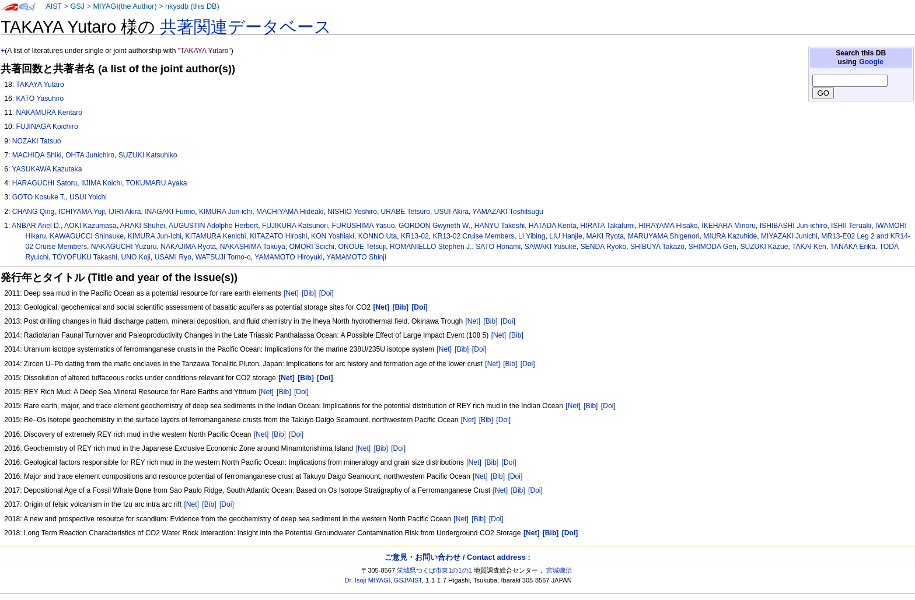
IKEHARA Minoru (728, 226)
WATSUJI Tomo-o (223, 257)
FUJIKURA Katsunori (295, 226)
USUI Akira (451, 212)
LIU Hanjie (565, 236)
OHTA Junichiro (89, 155)
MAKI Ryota (605, 236)
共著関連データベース (245, 26)
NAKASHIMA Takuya (252, 247)
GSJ (77, 6)
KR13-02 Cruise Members (474, 236)
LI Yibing (531, 236)
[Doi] (326, 293)
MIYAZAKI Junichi (789, 236)
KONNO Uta (377, 236)
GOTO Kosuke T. (39, 197)
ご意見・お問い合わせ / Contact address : (457, 557)
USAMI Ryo (173, 257)
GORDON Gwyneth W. (434, 226)
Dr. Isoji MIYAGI (367, 580)
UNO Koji (136, 257)
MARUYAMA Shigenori (664, 236)
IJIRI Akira (125, 212)
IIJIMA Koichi (101, 183)
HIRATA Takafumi (607, 226)
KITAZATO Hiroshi (278, 236)
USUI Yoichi (88, 197)
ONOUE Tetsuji (362, 247)
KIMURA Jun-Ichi (154, 236)
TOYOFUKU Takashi (85, 257)
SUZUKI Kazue (764, 247)
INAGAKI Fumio (170, 212)
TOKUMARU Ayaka (156, 183)
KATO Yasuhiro (40, 98)
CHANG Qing (33, 212)
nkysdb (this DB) (192, 6)
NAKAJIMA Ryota (188, 247)
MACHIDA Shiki (37, 155)
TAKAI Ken (809, 247)
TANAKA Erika (852, 247)
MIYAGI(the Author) (124, 6)
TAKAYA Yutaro (40, 84)
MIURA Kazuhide (730, 236)
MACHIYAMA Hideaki (289, 212)
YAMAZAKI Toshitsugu (507, 212)
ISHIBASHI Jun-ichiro (793, 226)
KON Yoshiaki (332, 236)
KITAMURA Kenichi (216, 236)
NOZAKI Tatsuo (36, 141)
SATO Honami (498, 247)
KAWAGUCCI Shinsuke (87, 236)
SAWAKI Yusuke (551, 247)
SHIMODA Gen (712, 247)
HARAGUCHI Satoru (45, 183)
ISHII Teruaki (851, 226)
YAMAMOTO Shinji (356, 257)
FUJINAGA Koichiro (47, 126)
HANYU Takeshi (499, 226)
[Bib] (309, 293)
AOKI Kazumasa (90, 226)
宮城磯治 (559, 570)
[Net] (291, 293)
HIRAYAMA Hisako (668, 226)
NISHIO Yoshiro (352, 212)
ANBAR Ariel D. (36, 226)
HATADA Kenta (553, 226)
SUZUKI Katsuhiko (147, 155)
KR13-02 (415, 236)
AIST (54, 6)
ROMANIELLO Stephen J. (431, 247)
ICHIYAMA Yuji (81, 212)
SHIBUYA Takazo (657, 247)
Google (871, 62)
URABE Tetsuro (405, 212)
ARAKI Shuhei (142, 226)
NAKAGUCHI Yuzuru (124, 247)
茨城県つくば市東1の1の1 (434, 570)
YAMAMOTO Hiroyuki (288, 257)
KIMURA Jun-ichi (225, 212)
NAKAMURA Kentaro (49, 112)
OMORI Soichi (311, 247)
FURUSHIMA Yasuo (363, 226)
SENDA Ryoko (604, 247)
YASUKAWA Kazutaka (47, 169)
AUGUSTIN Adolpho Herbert (213, 226)
